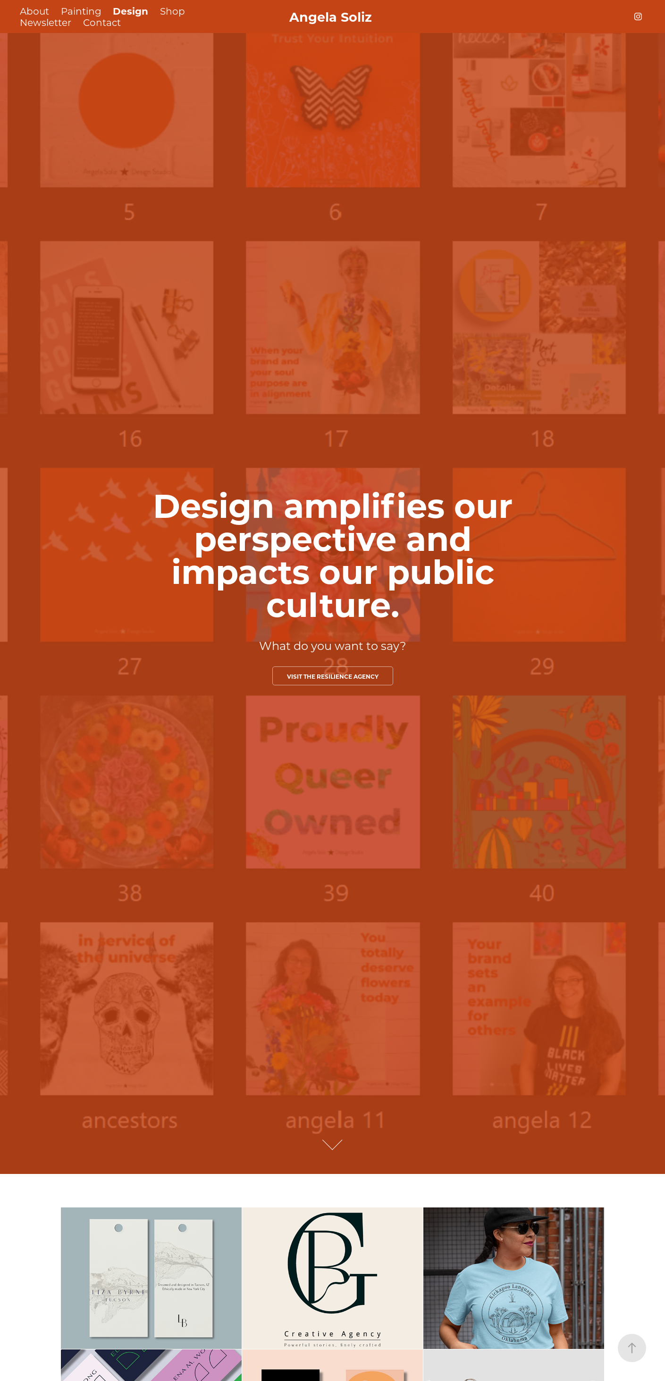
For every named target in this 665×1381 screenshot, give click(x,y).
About (34, 11)
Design (130, 10)
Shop (172, 11)
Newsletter (45, 22)
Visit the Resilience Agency (333, 676)
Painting (81, 11)
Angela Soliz (332, 16)
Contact (102, 22)
